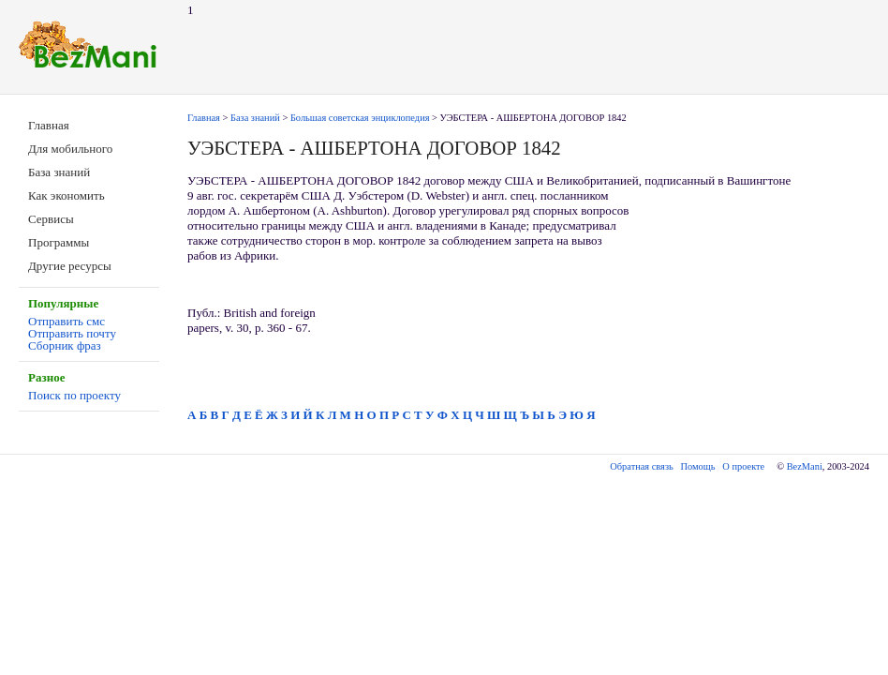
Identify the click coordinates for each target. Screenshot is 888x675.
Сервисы (51, 219)
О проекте (743, 466)
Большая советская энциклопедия (360, 117)
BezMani (804, 466)
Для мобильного (70, 149)
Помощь (698, 466)
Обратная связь (641, 466)
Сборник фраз (64, 345)
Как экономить (66, 195)
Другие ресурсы (69, 266)
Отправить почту (72, 333)
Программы (58, 242)
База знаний (59, 172)
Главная (48, 125)
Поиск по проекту (74, 395)
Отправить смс (66, 321)
